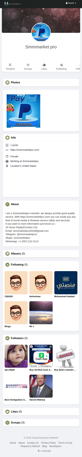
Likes (14, 411)
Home (13, 442)
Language (44, 451)
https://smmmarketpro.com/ (24, 149)
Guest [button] (71, 3)
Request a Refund (30, 446)
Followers (17, 338)
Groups (16, 422)
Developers (55, 446)
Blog (44, 446)
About (22, 442)
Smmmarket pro (41, 46)
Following (17, 264)
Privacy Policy (48, 442)
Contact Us (33, 442)
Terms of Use (65, 442)
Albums (16, 253)
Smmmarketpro (30, 161)
